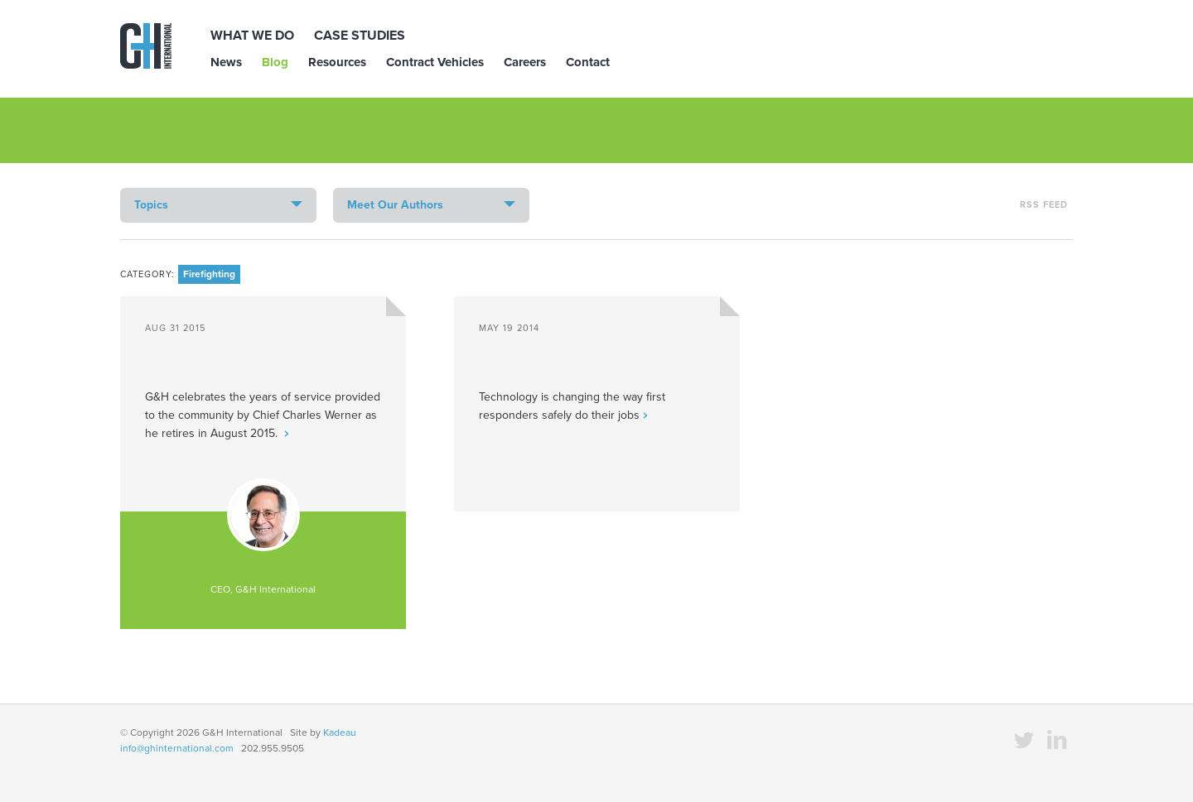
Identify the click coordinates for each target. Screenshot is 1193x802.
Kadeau (339, 732)
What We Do (252, 35)
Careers (525, 62)
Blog (275, 62)
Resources (337, 62)
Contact (588, 62)
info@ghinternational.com (177, 748)
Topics (151, 205)
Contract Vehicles (435, 62)
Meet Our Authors (395, 205)
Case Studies (359, 35)
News (226, 62)
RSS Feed (1044, 204)
